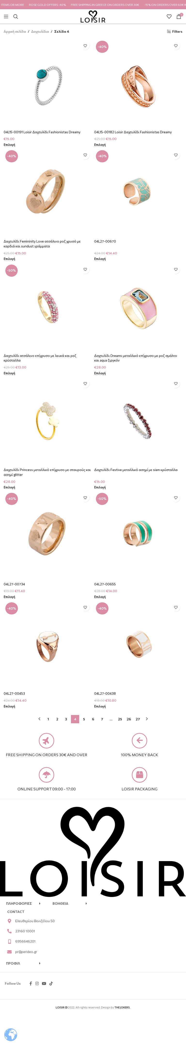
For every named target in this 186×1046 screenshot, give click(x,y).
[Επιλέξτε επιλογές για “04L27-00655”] (100, 597)
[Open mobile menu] (6, 16)
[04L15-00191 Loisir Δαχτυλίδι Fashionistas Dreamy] (48, 83)
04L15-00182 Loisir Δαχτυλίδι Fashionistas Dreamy (133, 132)
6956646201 (25, 942)
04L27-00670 (105, 241)
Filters (177, 31)
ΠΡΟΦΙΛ (13, 964)
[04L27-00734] (48, 535)
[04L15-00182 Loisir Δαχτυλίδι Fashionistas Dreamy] (138, 83)
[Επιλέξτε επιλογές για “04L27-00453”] (9, 706)
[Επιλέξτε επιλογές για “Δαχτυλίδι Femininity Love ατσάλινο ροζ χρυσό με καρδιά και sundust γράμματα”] (9, 259)
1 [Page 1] (48, 719)
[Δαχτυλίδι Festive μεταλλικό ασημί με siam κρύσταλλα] (138, 421)
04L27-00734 (14, 584)
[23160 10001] (9, 932)
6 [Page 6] (93, 719)
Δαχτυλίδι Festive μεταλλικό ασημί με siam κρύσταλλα (136, 470)
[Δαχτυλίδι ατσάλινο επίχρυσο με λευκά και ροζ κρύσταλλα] (48, 307)
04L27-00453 (14, 693)
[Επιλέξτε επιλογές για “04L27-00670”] (100, 259)
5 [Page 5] (84, 719)
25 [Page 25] (120, 719)
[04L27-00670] (138, 193)
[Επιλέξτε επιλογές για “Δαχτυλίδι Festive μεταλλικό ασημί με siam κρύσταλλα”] (100, 487)
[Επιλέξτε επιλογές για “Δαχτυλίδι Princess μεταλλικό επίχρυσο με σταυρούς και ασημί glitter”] (9, 487)
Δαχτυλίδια (40, 31)
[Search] (16, 16)
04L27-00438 (105, 693)
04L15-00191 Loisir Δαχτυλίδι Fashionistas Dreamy (42, 132)
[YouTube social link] (44, 984)
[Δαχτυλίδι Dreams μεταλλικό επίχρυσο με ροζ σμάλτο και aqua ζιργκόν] (138, 307)
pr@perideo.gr (26, 953)
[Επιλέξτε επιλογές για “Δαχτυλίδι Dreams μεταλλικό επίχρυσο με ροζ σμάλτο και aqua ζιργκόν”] (100, 373)
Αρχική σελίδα (15, 31)
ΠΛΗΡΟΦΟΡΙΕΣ (19, 904)
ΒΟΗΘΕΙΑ (60, 904)
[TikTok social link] (51, 984)
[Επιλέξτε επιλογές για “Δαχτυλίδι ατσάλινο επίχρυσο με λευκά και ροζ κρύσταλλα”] (9, 373)
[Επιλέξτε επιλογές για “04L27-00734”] (9, 597)
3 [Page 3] (66, 719)
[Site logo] (93, 16)
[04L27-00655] (138, 535)
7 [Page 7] (102, 719)
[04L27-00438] (138, 645)
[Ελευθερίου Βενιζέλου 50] (9, 922)
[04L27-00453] (48, 645)
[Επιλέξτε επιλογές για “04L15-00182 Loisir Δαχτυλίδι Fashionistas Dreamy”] (100, 145)
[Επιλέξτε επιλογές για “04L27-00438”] (100, 706)
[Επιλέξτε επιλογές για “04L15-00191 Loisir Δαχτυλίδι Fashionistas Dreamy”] (9, 145)
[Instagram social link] (37, 984)
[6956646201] (9, 942)
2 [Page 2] (57, 719)
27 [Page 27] (138, 719)
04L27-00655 (105, 584)
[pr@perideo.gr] (9, 953)
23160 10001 (25, 932)
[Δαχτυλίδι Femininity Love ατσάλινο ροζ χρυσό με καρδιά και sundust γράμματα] (48, 193)
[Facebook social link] (31, 984)
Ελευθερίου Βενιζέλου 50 (35, 922)
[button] (23, 904)
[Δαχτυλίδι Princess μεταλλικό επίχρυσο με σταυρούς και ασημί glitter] (48, 421)
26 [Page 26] (129, 719)
